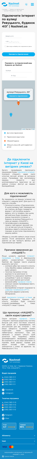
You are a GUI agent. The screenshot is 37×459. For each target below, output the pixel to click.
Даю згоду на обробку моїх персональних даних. (19, 46)
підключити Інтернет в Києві (19, 297)
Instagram (7, 393)
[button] (18, 436)
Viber (5, 418)
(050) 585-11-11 (9, 380)
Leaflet (23, 129)
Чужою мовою (8, 456)
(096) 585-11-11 (8, 384)
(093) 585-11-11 (8, 382)
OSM (33, 129)
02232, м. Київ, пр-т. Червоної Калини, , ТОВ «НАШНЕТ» (17, 367)
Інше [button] (18, 441)
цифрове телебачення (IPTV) (17, 290)
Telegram (7, 415)
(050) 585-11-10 (9, 405)
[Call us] (26, 4)
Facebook (7, 390)
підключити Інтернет (26, 172)
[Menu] (32, 4)
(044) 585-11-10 (9, 402)
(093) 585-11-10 (9, 407)
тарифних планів (24, 282)
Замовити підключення (18, 54)
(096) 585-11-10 (9, 410)
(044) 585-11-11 (9, 377)
